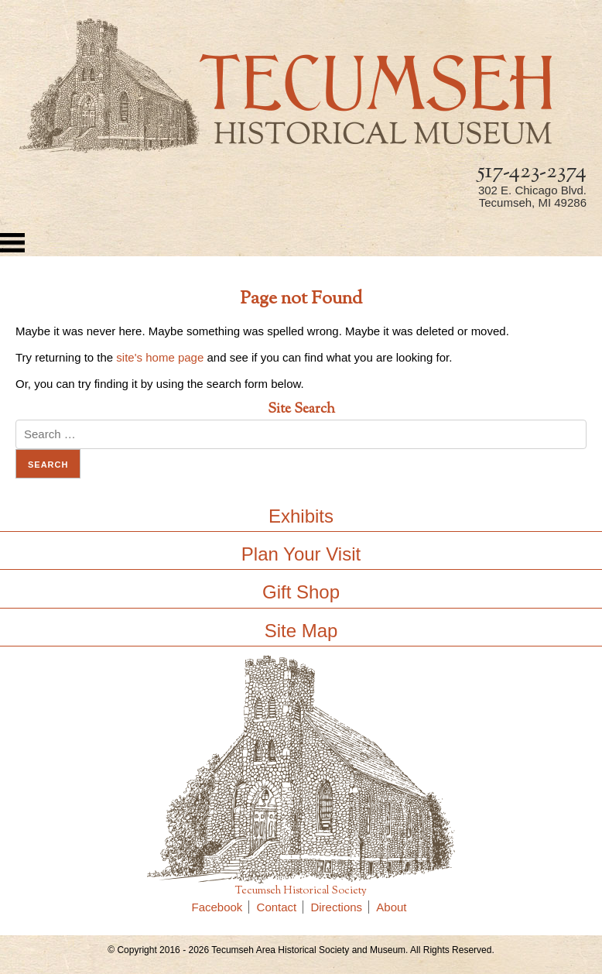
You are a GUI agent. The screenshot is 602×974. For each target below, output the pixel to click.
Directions (339, 907)
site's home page (160, 357)
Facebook (221, 907)
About (391, 907)
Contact (280, 907)
